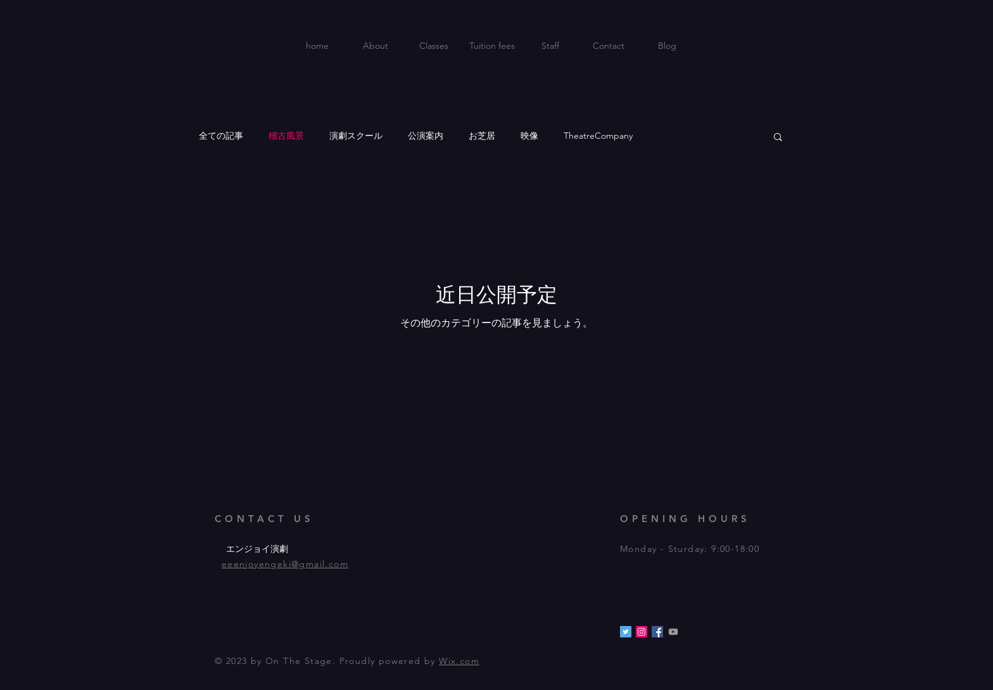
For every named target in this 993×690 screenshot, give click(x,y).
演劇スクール (356, 135)
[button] (778, 137)
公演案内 (425, 135)
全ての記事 (221, 135)
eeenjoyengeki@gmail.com (285, 564)
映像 (529, 135)
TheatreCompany (598, 135)
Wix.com (459, 661)
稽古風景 (286, 135)
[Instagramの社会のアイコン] (641, 631)
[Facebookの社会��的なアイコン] (657, 631)
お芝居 (482, 135)
